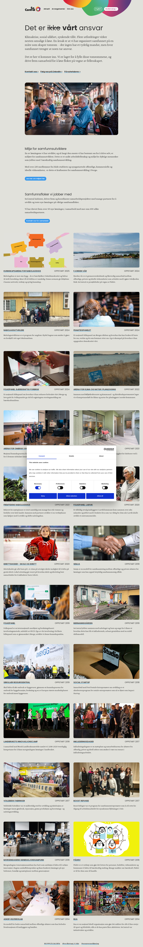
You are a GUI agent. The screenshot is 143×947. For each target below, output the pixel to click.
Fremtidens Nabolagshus (17, 504)
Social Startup (81, 682)
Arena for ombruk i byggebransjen (22, 448)
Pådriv (77, 860)
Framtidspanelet (82, 330)
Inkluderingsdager (83, 741)
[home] (33, 9)
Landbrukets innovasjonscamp (21, 741)
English (98, 9)
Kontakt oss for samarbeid (37, 221)
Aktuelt (47, 9)
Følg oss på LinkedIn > (51, 72)
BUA (75, 919)
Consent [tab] (42, 456)
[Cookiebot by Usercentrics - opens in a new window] (105, 449)
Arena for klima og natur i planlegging (94, 389)
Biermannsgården (82, 623)
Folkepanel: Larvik (83, 504)
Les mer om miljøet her (35, 178)
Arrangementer (58, 9)
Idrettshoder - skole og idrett (20, 564)
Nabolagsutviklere (14, 330)
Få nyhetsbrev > (72, 71)
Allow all (100, 496)
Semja (76, 564)
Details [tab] (71, 456)
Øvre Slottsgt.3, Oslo (70, 944)
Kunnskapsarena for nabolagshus (22, 271)
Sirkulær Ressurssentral (17, 682)
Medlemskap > (111, 9)
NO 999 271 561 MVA (52, 944)
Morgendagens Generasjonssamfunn (24, 860)
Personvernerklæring (90, 944)
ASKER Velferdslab (13, 919)
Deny (43, 496)
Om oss (70, 9)
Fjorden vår (80, 271)
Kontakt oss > (32, 72)
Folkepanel (9, 623)
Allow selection (71, 496)
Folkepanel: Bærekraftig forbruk (21, 389)
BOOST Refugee (81, 800)
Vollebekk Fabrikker (14, 800)
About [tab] (101, 456)
